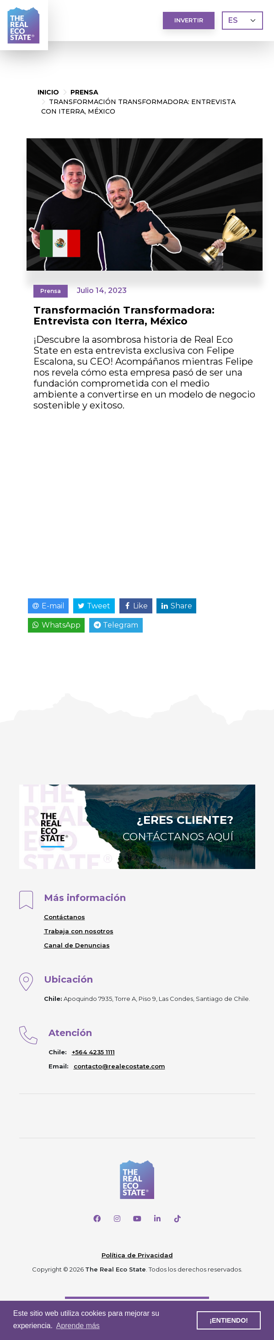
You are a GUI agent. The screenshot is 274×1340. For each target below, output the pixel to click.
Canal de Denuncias (77, 945)
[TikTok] (177, 1219)
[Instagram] (117, 1219)
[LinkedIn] (157, 1219)
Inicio (48, 92)
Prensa (84, 92)
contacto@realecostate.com (119, 1066)
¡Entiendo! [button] (229, 1320)
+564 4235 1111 (93, 1052)
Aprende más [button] (78, 1326)
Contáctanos (64, 917)
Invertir (188, 20)
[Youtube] (137, 1219)
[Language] (242, 20)
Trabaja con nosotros (78, 931)
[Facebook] (97, 1219)
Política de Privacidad (137, 1255)
